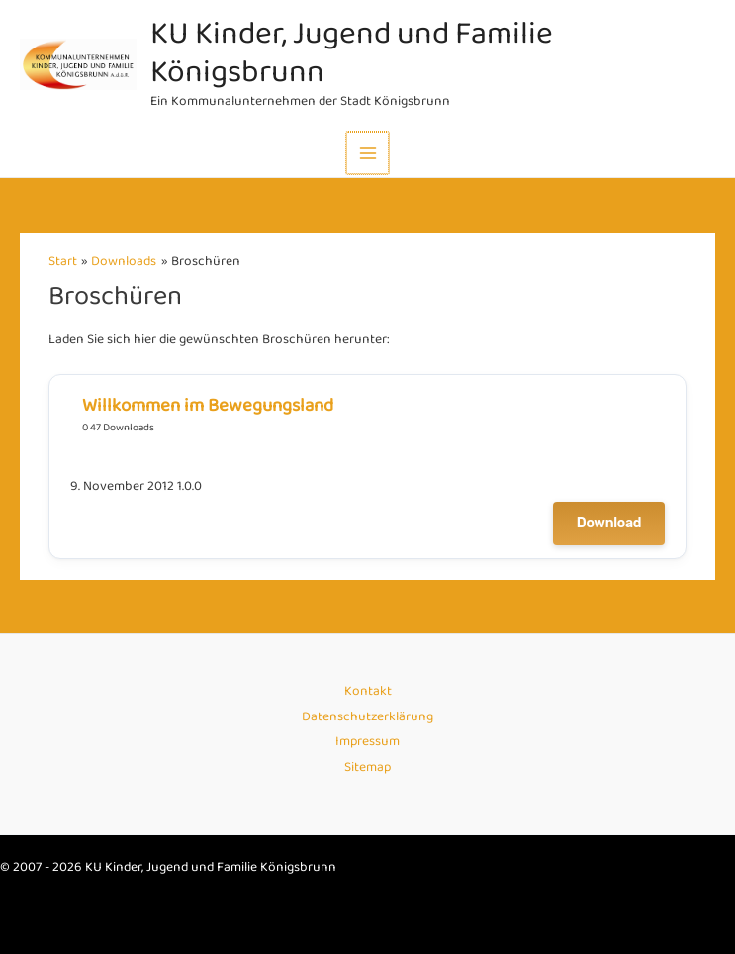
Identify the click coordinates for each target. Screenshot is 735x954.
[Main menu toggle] (367, 153)
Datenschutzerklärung (367, 717)
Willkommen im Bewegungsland (207, 406)
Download (609, 523)
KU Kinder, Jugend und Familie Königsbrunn (353, 53)
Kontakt (368, 691)
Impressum (367, 741)
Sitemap (367, 767)
